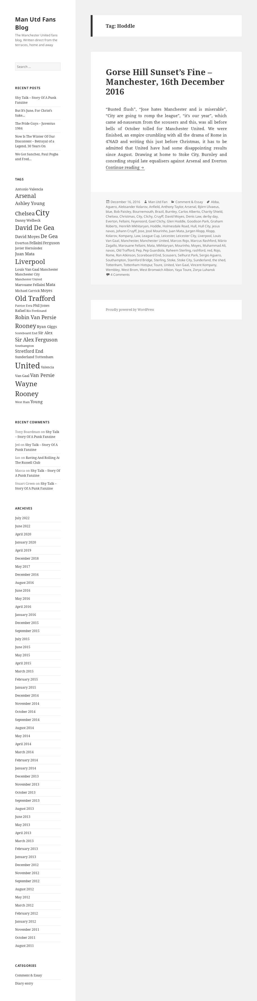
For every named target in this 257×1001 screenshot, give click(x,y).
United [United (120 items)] (27, 365)
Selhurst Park (188, 255)
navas (110, 250)
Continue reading (125, 167)
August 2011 (24, 945)
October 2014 (25, 711)
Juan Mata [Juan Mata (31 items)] (24, 253)
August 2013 (24, 808)
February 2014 (26, 760)
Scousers (169, 255)
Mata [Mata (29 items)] (50, 284)
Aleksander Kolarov (132, 206)
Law (137, 235)
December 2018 (27, 558)
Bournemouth (143, 211)
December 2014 (27, 695)
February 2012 (26, 913)
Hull (193, 226)
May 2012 (22, 897)
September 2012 (27, 881)
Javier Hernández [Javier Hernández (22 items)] (28, 248)
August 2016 (24, 582)
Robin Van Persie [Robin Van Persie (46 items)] (35, 317)
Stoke (171, 260)
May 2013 (22, 824)
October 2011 (25, 937)
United (169, 265)
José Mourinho (156, 231)
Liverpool (205, 235)
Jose (141, 231)
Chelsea (112, 216)
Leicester (167, 235)
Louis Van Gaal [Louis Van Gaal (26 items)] (27, 269)
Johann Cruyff (126, 231)
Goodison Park (198, 221)
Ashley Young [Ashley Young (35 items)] (30, 203)
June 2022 (22, 526)
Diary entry (24, 983)
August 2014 (24, 728)
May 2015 (22, 655)
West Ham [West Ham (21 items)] (22, 402)
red (209, 250)
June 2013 (22, 816)
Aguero (111, 206)
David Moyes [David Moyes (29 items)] (27, 236)
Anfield (154, 206)
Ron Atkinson (125, 255)
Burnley (171, 211)
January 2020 (25, 542)
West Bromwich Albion (156, 269)
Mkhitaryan (164, 245)
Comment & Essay (28, 975)
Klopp (210, 231)
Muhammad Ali (214, 245)
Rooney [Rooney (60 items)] (25, 326)
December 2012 (27, 865)
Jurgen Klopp (195, 231)
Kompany (126, 235)
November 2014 (27, 703)
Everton (111, 221)
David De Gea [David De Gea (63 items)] (34, 228)
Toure (158, 265)
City (139, 216)
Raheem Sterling (178, 250)
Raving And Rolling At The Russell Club (37, 460)
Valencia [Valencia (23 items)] (47, 367)
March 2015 (24, 671)
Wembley (113, 269)
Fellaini (124, 221)
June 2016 (22, 590)
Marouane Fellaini (131, 245)
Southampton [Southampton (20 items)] (24, 346)
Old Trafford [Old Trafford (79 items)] (35, 298)
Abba (215, 202)
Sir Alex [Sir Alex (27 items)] (45, 332)
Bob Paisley (122, 211)
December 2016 (27, 574)
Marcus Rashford (203, 240)
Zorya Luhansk (204, 269)
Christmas (127, 216)
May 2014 (22, 736)
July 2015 (22, 639)
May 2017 (22, 566)
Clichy (148, 216)
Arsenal (190, 206)
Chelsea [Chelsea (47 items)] (25, 213)
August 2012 (24, 889)
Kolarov (111, 235)
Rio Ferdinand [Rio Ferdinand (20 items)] (36, 311)
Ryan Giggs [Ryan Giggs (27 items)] (47, 326)
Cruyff (158, 216)
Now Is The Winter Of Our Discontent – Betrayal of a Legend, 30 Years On (35, 141)
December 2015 (27, 622)
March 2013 (24, 841)
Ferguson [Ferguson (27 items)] (51, 242)
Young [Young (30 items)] (36, 401)
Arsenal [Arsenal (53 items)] (25, 196)
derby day (210, 216)
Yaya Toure (183, 269)
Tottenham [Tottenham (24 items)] (44, 357)
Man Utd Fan (157, 202)
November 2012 (27, 873)
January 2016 (25, 614)
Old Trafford (125, 250)
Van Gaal (182, 265)
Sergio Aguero (210, 255)
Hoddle (155, 226)
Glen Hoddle (176, 221)
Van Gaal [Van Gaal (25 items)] (22, 375)
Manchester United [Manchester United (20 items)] (28, 279)
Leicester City (186, 235)
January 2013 (25, 856)
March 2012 (24, 905)
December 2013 (27, 776)
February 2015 (26, 679)
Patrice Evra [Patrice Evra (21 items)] (23, 306)
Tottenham (114, 265)
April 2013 (23, 833)
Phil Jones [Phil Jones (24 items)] (41, 305)
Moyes (196, 245)
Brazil (159, 211)
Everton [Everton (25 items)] (22, 242)
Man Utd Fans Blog (35, 23)
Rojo (217, 250)
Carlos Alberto (189, 211)
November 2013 (27, 784)
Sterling (160, 260)
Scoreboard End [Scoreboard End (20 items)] (26, 333)
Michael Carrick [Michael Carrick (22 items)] (27, 291)
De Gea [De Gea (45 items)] (49, 236)
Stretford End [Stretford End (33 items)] (29, 351)
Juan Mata (176, 231)
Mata (151, 245)
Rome (110, 255)
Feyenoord (139, 221)
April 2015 (23, 663)
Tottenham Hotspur (138, 265)
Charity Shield (212, 211)
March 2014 (24, 752)
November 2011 (27, 929)
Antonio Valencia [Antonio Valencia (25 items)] (29, 189)
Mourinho (182, 245)
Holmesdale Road (176, 226)
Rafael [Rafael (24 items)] (20, 310)
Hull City (204, 226)
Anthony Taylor (172, 206)
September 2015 (27, 631)
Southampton (116, 260)
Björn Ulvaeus (208, 206)
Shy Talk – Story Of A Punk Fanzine (37, 434)
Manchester (129, 240)
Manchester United (154, 240)
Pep (139, 250)
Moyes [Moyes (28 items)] (46, 290)
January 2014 (25, 768)
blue (109, 211)
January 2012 (25, 921)
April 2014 (23, 744)
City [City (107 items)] (43, 212)
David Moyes (174, 216)
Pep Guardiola (153, 250)
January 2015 (25, 687)
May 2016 (22, 598)
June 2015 (22, 647)
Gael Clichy (157, 221)
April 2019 (23, 550)
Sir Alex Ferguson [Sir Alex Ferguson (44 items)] (36, 339)
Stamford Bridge (140, 260)
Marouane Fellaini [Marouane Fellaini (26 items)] (30, 284)
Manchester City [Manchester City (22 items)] (27, 274)
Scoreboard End (149, 255)
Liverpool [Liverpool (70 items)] (30, 261)
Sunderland (202, 260)
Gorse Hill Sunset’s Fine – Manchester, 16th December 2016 (165, 81)
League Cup (151, 235)
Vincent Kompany (203, 265)
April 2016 (23, 606)
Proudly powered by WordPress (130, 309)
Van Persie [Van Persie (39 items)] (42, 375)
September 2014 (27, 719)
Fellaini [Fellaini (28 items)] (35, 242)
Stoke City (184, 260)
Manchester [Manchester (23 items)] (49, 269)
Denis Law (193, 216)
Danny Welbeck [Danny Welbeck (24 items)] (28, 220)
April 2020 (23, 534)
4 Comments (120, 274)
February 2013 (26, 848)
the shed (218, 260)
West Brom (129, 269)
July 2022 (22, 518)
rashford (198, 250)
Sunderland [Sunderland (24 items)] (24, 357)
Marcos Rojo (179, 240)
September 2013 (27, 800)
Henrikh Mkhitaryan (134, 226)
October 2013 (25, 792)
